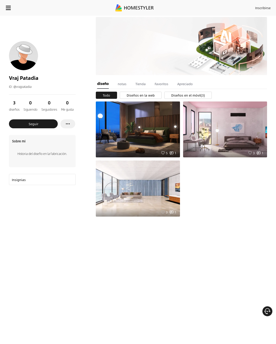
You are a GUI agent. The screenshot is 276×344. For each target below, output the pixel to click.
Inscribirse (263, 7)
